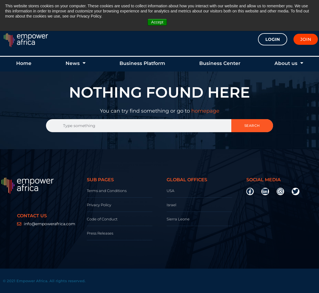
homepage (205, 111)
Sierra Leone (178, 219)
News (75, 63)
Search (252, 125)
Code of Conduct (102, 219)
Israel (171, 205)
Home (24, 63)
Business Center (219, 63)
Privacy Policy (99, 205)
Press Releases (100, 233)
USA (170, 190)
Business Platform (142, 63)
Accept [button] (157, 22)
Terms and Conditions (107, 190)
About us (288, 63)
